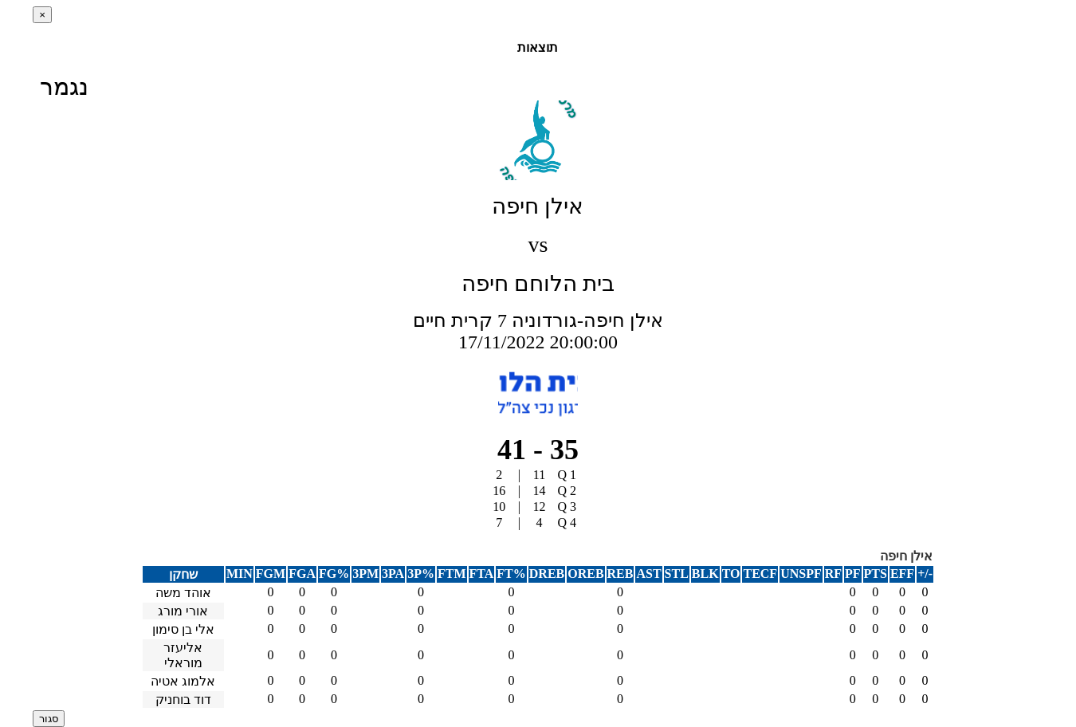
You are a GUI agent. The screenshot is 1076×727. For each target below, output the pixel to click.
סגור (48, 719)
